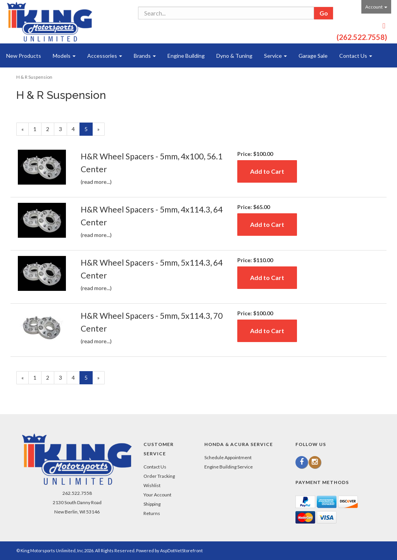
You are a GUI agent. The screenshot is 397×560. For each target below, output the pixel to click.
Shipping (152, 504)
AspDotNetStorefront (181, 550)
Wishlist (152, 485)
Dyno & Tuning (234, 55)
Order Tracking (159, 476)
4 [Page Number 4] (76, 128)
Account (376, 7)
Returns (151, 513)
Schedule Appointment (228, 457)
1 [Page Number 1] (37, 128)
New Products (23, 55)
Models (64, 55)
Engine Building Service (228, 467)
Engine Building (186, 55)
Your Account (157, 495)
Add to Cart (267, 171)
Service (275, 55)
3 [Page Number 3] (63, 128)
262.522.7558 (77, 493)
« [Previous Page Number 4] (25, 130)
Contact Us (355, 55)
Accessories (104, 55)
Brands (145, 55)
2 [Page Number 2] (50, 128)
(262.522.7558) (362, 37)
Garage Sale (313, 55)
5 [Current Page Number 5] (89, 130)
